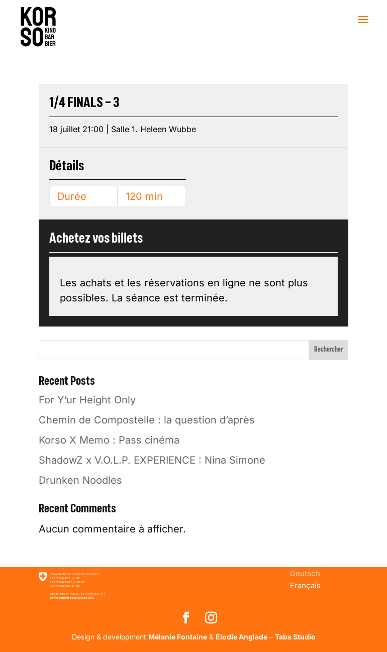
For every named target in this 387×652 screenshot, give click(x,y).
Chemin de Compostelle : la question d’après (147, 420)
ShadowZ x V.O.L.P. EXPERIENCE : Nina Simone (152, 460)
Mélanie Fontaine (177, 636)
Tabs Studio (295, 636)
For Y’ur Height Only (87, 400)
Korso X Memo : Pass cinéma (109, 440)
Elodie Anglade (241, 636)
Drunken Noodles (80, 480)
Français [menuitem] (305, 585)
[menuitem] (305, 573)
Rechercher (328, 349)
